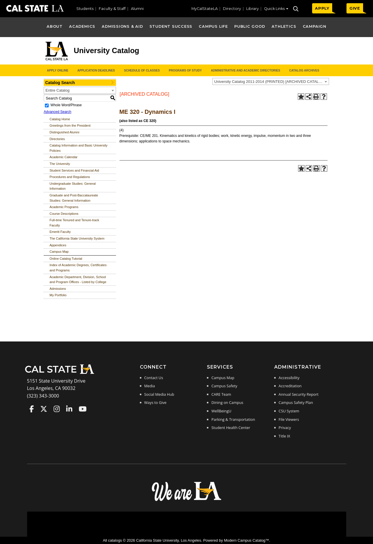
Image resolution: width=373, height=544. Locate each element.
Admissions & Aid (122, 26)
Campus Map (59, 251)
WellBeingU (221, 411)
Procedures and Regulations (70, 177)
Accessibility (289, 377)
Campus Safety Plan (296, 402)
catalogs (115, 540)
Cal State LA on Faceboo (31, 408)
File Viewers (289, 419)
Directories (57, 139)
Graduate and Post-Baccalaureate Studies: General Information (74, 197)
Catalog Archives (304, 70)
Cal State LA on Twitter (43, 408)
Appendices (58, 245)
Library (252, 8)
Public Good (249, 26)
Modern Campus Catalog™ (246, 540)
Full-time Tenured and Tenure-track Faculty (74, 222)
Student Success (171, 26)
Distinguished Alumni (64, 132)
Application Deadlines (96, 70)
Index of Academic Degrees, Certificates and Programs (78, 267)
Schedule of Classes (142, 70)
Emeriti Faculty (60, 231)
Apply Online (57, 70)
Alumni (137, 8)
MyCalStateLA (204, 8)
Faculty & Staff (112, 8)
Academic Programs (64, 207)
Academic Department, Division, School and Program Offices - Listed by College (78, 279)
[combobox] (270, 81)
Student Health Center (230, 427)
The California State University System (77, 238)
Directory (232, 8)
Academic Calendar (64, 157)
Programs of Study (185, 70)
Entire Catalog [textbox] (57, 90)
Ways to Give (155, 402)
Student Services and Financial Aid (74, 170)
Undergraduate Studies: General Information (73, 186)
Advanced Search (57, 112)
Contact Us (153, 377)
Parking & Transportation (233, 419)
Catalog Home (60, 119)
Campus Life (213, 26)
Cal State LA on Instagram (57, 408)
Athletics (284, 26)
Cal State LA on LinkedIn (69, 408)
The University (60, 163)
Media (149, 385)
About (55, 26)
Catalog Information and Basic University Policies (79, 148)
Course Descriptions (64, 213)
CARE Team (221, 394)
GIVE (354, 8)
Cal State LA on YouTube (83, 408)
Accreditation (290, 385)
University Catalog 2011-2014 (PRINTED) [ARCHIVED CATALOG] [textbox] (270, 81)
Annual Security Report (299, 394)
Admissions (58, 288)
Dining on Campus (227, 402)
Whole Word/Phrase (66, 105)
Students (85, 8)
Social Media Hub (159, 394)
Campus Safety (224, 385)
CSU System (289, 411)
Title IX (284, 436)
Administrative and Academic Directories (245, 70)
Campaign (314, 26)
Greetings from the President (70, 125)
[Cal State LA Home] (61, 373)
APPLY (322, 8)
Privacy (285, 427)
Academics (82, 26)
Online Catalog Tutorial (66, 258)
